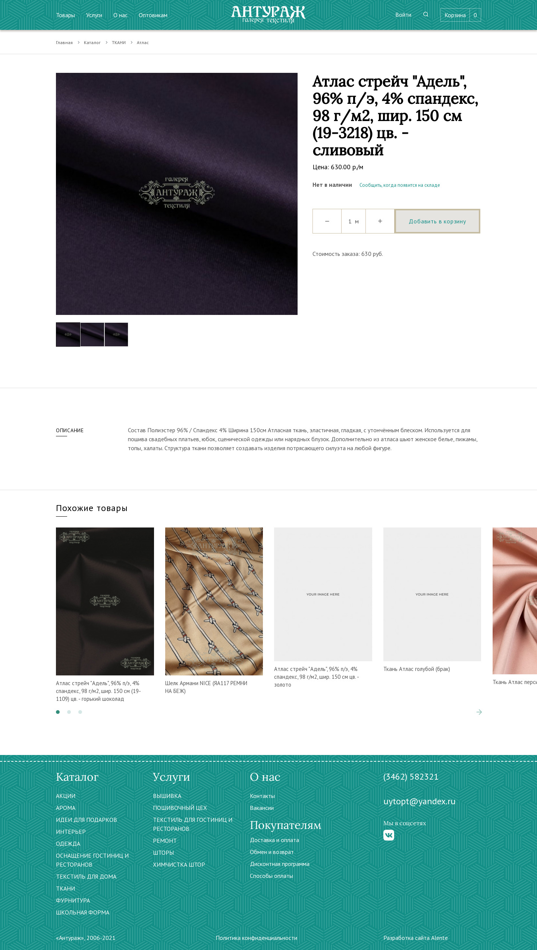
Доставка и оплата (274, 840)
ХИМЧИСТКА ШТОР (179, 864)
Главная (64, 42)
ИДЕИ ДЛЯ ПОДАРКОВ (86, 819)
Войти (403, 14)
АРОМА (65, 807)
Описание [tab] (70, 430)
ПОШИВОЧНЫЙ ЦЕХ (180, 807)
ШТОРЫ (163, 852)
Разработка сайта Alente (415, 937)
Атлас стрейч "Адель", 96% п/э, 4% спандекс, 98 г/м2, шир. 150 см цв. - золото (316, 676)
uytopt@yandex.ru (419, 801)
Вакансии (262, 807)
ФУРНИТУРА (73, 900)
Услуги (94, 15)
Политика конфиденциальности (256, 937)
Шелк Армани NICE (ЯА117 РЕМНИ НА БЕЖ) (206, 687)
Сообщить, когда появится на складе (399, 185)
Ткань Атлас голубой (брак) (416, 668)
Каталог (92, 42)
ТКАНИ (119, 42)
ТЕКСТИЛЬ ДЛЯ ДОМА (86, 876)
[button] (57, 712)
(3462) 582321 (411, 776)
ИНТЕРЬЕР (71, 831)
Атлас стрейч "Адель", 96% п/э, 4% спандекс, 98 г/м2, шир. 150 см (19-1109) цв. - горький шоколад (98, 691)
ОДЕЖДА (68, 843)
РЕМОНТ (165, 840)
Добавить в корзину (437, 221)
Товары (65, 15)
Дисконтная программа (280, 863)
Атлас (143, 42)
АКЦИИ (65, 795)
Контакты (262, 795)
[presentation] (479, 712)
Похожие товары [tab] (92, 508)
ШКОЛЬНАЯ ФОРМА (82, 912)
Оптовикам (153, 15)
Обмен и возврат (272, 851)
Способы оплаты (271, 875)
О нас (120, 15)
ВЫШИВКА (167, 795)
